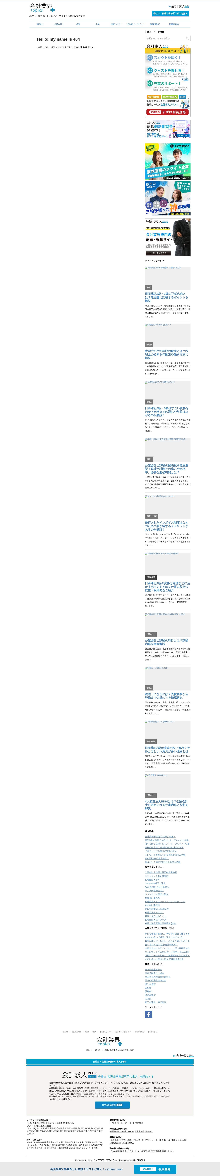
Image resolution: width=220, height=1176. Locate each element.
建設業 (158, 1151)
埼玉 (54, 1123)
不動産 (147, 1151)
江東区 (100, 1131)
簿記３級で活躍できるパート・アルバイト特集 (167, 844)
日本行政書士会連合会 (155, 980)
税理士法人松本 (152, 879)
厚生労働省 (150, 984)
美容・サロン (168, 1151)
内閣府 (148, 998)
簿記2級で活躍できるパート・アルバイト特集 (167, 840)
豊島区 (43, 1131)
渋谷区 (59, 1128)
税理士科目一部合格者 (153, 1140)
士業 (98, 24)
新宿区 (94, 1128)
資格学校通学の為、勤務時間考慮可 (42, 1148)
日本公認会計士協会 (154, 973)
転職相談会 (174, 24)
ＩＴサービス (133, 1151)
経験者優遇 (41, 1142)
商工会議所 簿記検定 (155, 1002)
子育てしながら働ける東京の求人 (161, 851)
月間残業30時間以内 (59, 1145)
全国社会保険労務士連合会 (157, 977)
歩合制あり (78, 1148)
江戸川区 (31, 1134)
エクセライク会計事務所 (156, 876)
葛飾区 (80, 1131)
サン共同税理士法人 (154, 890)
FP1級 (124, 1143)
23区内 (41, 1126)
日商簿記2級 (181, 1140)
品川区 (81, 1128)
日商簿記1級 (169, 1140)
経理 (78, 24)
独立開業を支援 (66, 1148)
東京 (38, 1123)
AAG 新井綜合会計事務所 (157, 887)
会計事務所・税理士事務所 (122, 1131)
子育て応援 (44, 1145)
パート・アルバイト (126, 1123)
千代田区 (41, 1128)
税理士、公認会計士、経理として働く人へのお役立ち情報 (110, 1050)
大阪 (72, 1123)
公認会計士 (59, 24)
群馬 (68, 1123)
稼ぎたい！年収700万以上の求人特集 (162, 862)
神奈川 (44, 1123)
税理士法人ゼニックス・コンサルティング (165, 901)
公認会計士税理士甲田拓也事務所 (161, 872)
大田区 (87, 1128)
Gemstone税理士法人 (155, 883)
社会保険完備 (67, 1142)
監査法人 (149, 1131)
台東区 (86, 1131)
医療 (153, 1151)
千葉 (49, 1123)
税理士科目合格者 (135, 1140)
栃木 (63, 1123)
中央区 (53, 1128)
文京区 (30, 1131)
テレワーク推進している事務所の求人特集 (165, 855)
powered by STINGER (136, 1160)
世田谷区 (67, 1128)
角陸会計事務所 (152, 898)
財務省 (148, 991)
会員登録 (155, 1169)
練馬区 (56, 1131)
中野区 (100, 1128)
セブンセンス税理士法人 (156, 894)
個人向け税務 (116, 1151)
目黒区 (74, 1128)
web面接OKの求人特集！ (157, 858)
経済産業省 (150, 995)
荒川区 (73, 1131)
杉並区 (36, 1131)
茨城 (58, 1123)
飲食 (125, 1151)
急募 (70, 1145)
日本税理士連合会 (153, 969)
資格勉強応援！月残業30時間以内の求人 (164, 847)
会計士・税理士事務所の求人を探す (170, 13)
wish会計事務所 (152, 905)
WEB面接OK (96, 1145)
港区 (47, 1128)
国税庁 (148, 987)
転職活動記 (155, 24)
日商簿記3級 (115, 1143)
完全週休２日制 (53, 1142)
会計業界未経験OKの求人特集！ (160, 836)
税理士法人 (139, 1131)
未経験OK (31, 1142)
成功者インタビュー (136, 24)
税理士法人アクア (154, 912)
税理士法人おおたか (155, 916)
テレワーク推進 (91, 1148)
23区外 (48, 1126)
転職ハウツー (117, 24)
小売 (142, 1151)
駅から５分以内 (95, 1142)
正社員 (113, 1123)
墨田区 (93, 1131)
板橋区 (49, 1131)
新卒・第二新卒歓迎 (82, 1145)
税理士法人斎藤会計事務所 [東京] (161, 923)
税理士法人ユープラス (156, 920)
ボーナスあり (33, 1145)
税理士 (40, 24)
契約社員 (139, 1123)
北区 (61, 1131)
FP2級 (131, 1143)
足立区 (67, 1131)
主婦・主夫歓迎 (80, 1142)
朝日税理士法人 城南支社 (157, 909)
